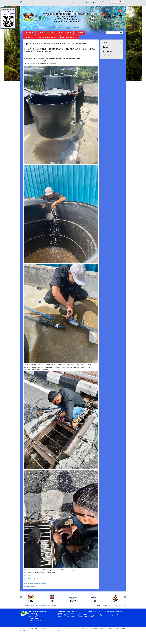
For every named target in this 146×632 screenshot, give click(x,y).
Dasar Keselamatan (44, 605)
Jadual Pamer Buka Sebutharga (48, 37)
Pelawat (79, 32)
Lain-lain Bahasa (104, 2)
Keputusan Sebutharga (69, 37)
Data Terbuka (107, 55)
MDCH (40, 32)
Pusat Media (107, 51)
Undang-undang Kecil (65, 32)
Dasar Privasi (34, 605)
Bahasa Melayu (118, 2)
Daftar (74, 2)
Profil (105, 42)
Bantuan (62, 2)
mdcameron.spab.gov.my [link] (72, 569)
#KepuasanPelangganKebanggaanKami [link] (35, 583)
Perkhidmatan (29, 37)
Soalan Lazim (55, 2)
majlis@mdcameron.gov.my (75, 613)
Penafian (53, 605)
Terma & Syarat (25, 605)
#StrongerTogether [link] (29, 580)
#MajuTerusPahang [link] (29, 578)
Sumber (105, 47)
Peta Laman (69, 2)
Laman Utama (29, 32)
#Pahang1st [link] (27, 575)
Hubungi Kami (46, 2)
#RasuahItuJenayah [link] (29, 586)
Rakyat (50, 32)
